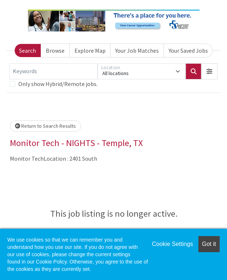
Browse (55, 50)
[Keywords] (54, 71)
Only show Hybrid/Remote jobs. (58, 83)
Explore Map (90, 50)
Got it (209, 244)
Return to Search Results (45, 126)
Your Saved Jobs (188, 50)
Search (27, 50)
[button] (209, 71)
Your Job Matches (137, 50)
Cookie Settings (172, 244)
